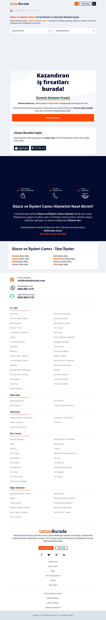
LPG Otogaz (14, 453)
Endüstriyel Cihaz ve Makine (64, 498)
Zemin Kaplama (16, 388)
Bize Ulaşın (53, 585)
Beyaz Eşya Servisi (17, 401)
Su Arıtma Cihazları (61, 374)
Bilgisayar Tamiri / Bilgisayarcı (21, 418)
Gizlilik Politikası (53, 598)
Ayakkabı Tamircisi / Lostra (20, 493)
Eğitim (12, 498)
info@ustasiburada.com (31, 280)
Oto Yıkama (58, 477)
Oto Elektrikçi (59, 462)
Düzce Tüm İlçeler (31, 31)
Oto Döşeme (15, 462)
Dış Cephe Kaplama (17, 342)
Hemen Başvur (53, 117)
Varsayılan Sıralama (75, 31)
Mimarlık (13, 365)
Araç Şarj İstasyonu (17, 439)
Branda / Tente (15, 328)
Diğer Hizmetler (17, 487)
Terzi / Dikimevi (16, 517)
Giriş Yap (85, 3)
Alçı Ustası (14, 314)
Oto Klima (14, 472)
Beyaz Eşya (15, 395)
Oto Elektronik (15, 467)
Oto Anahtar (15, 458)
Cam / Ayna (19, 10)
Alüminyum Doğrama (62, 314)
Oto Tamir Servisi (16, 477)
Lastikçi (57, 448)
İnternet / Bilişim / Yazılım (20, 507)
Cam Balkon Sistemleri (18, 332)
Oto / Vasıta (15, 433)
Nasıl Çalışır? (53, 566)
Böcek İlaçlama (16, 323)
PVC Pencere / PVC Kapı (19, 374)
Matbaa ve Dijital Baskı (62, 507)
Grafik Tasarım (15, 503)
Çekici (12, 444)
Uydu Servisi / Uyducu (18, 427)
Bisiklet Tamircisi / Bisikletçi (64, 439)
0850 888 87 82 (26, 297)
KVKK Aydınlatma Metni (53, 593)
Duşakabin (14, 346)
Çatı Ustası (58, 332)
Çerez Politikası (53, 603)
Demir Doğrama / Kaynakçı (64, 337)
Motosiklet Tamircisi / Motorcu (65, 453)
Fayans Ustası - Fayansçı (19, 356)
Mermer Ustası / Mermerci (64, 360)
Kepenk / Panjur (60, 356)
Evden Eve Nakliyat (61, 351)
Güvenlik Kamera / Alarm (63, 418)
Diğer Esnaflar (59, 493)
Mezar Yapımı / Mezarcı (19, 512)
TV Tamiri (57, 422)
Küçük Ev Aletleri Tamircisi (64, 405)
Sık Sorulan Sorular (53, 575)
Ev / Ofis (14, 308)
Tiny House (14, 384)
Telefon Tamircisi (16, 422)
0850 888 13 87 (26, 289)
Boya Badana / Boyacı (62, 323)
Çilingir (13, 337)
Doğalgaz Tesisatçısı (61, 342)
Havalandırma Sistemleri (63, 503)
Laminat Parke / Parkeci (19, 360)
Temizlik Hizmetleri (61, 379)
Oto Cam (57, 458)
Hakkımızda (53, 561)
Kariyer (53, 580)
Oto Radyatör (59, 472)
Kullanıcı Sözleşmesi (53, 607)
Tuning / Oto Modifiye (18, 481)
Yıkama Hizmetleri (61, 384)
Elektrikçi (13, 351)
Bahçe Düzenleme (61, 318)
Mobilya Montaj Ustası (62, 365)
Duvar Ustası (59, 346)
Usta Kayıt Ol (46, 548)
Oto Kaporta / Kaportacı (63, 467)
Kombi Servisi (15, 405)
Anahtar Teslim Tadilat (18, 318)
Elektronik (15, 412)
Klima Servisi (59, 401)
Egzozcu (13, 448)
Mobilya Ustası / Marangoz (20, 370)
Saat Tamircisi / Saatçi (62, 512)
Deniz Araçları (59, 444)
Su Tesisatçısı (15, 379)
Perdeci (57, 370)
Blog (53, 571)
